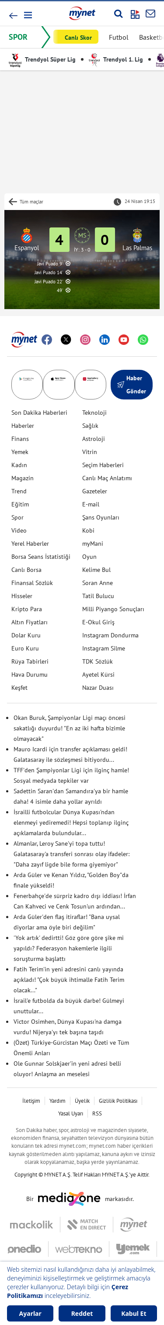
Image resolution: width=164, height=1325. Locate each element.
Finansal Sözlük (32, 583)
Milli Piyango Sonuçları (113, 609)
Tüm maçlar (31, 202)
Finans (20, 439)
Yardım (57, 1101)
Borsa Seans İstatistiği (40, 557)
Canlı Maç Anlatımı (107, 478)
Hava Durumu (29, 674)
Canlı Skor (78, 37)
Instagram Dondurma (110, 635)
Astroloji (93, 439)
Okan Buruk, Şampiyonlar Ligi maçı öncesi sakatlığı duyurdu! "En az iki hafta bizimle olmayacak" (70, 728)
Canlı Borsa (26, 570)
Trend (19, 491)
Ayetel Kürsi (98, 674)
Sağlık (90, 426)
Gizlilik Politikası (118, 1101)
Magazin (22, 478)
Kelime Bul (96, 570)
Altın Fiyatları (29, 622)
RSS (97, 1113)
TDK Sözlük (97, 661)
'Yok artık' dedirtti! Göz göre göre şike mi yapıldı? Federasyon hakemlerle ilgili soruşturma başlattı (69, 948)
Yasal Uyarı (70, 1113)
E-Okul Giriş (98, 622)
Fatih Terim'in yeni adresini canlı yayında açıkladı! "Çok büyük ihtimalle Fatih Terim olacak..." (69, 979)
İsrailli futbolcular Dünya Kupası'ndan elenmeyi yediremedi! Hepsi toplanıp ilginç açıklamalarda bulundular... (71, 822)
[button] (27, 15)
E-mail (90, 504)
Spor (17, 517)
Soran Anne (97, 583)
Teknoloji (94, 412)
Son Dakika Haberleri (39, 412)
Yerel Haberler (30, 543)
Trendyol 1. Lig (116, 59)
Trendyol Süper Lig (42, 59)
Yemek (19, 452)
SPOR (18, 37)
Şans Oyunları (100, 517)
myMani (92, 543)
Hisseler (21, 596)
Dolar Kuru (26, 635)
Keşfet (19, 688)
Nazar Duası (98, 688)
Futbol (119, 37)
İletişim (31, 1101)
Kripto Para (26, 609)
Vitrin (89, 452)
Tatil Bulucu (98, 596)
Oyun (89, 557)
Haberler (22, 426)
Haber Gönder (131, 384)
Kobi (88, 530)
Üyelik (82, 1101)
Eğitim (20, 504)
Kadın (19, 465)
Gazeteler (94, 491)
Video (19, 530)
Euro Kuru (25, 648)
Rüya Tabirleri (30, 661)
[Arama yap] (118, 13)
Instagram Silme (103, 648)
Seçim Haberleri (103, 465)
